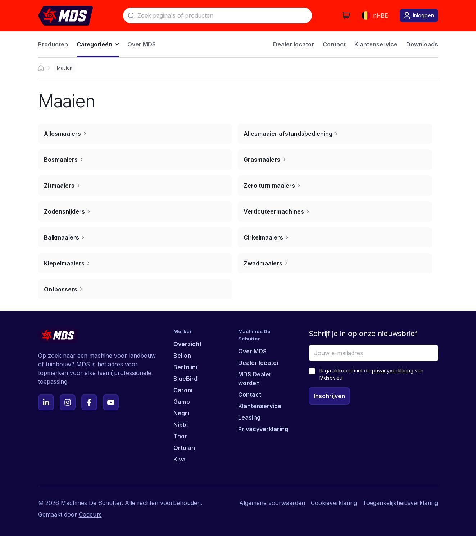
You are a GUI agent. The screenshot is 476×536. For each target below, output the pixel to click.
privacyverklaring (392, 370)
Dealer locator (258, 362)
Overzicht (187, 344)
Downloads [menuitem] (422, 44)
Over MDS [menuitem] (141, 44)
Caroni (182, 390)
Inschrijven (329, 395)
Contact (249, 394)
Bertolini (185, 367)
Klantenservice (259, 406)
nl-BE (375, 15)
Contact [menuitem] (334, 44)
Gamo (181, 401)
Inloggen (419, 15)
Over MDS (252, 351)
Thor (180, 436)
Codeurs (90, 514)
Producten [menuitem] (53, 44)
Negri (181, 413)
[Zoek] (217, 15)
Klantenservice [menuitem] (376, 44)
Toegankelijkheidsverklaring (400, 502)
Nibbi (180, 424)
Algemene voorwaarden (272, 502)
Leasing (249, 417)
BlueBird (185, 378)
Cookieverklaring (334, 502)
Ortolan (184, 447)
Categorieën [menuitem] (98, 44)
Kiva (179, 459)
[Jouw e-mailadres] (373, 353)
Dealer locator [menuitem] (293, 44)
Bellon (182, 355)
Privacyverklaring (263, 429)
